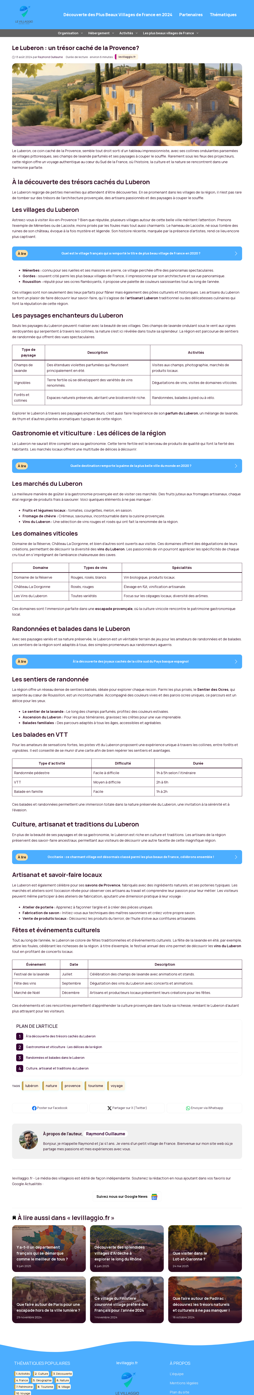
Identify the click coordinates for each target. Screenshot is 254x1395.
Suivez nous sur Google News (127, 1197)
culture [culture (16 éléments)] (43, 1374)
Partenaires (191, 14)
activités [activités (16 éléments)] (24, 1374)
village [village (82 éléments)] (65, 1387)
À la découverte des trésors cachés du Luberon (61, 1036)
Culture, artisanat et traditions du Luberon (57, 1068)
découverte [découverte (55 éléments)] (64, 1374)
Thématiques (223, 14)
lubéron (31, 1085)
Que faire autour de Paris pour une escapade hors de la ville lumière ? (48, 1307)
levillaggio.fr (127, 57)
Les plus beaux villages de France (171, 33)
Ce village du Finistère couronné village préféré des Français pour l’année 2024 (121, 1304)
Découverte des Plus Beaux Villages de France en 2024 (118, 14)
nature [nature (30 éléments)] (64, 1380)
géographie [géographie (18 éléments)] (44, 1380)
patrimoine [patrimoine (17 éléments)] (26, 1387)
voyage (117, 1085)
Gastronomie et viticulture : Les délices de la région (64, 1047)
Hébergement (102, 33)
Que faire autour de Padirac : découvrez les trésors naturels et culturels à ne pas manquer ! (201, 1304)
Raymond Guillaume (105, 1133)
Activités (129, 33)
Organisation (71, 33)
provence (73, 1085)
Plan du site (179, 1392)
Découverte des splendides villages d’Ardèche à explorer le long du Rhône (120, 1253)
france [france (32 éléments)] (23, 1380)
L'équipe (177, 1373)
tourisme (95, 1085)
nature (51, 1085)
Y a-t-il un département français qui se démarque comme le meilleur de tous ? (42, 1253)
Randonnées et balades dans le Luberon (55, 1057)
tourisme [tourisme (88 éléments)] (47, 1387)
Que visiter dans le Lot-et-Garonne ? (190, 1256)
